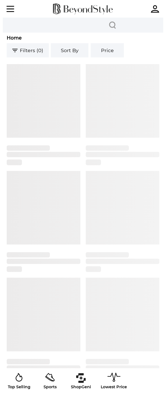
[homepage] (83, 9)
